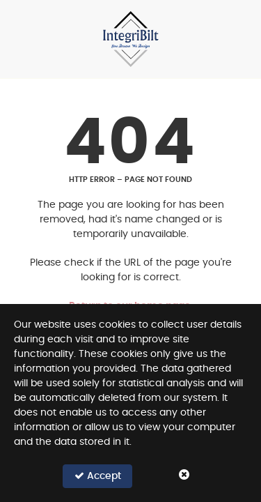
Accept (97, 476)
